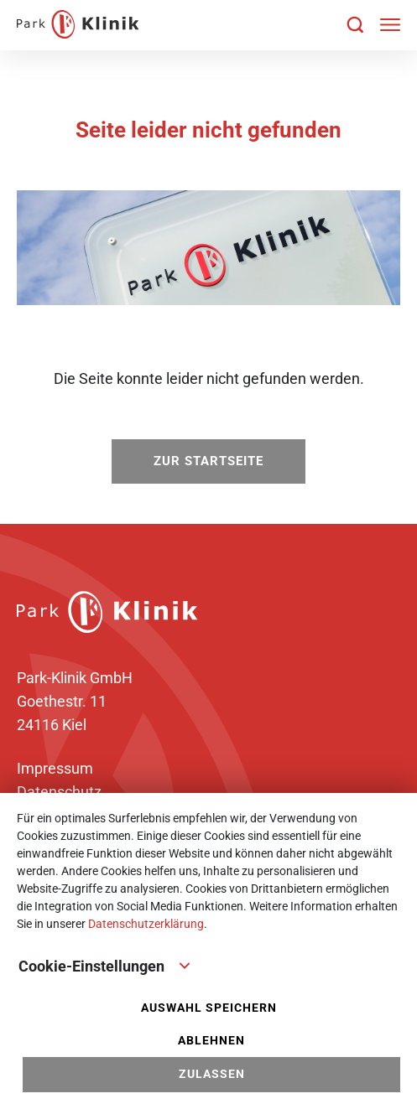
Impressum (55, 768)
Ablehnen (211, 1041)
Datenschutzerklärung (146, 923)
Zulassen (212, 1074)
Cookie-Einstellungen (104, 965)
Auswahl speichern (209, 1008)
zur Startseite (208, 461)
